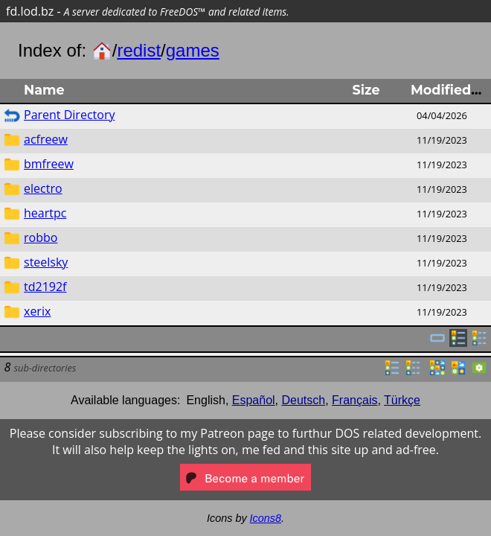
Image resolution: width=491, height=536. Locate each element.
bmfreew (49, 164)
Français (354, 400)
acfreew (46, 139)
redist (139, 50)
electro (43, 188)
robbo (40, 237)
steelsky (46, 262)
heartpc (45, 213)
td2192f (45, 286)
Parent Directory (69, 114)
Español (253, 400)
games (192, 50)
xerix (37, 311)
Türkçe (402, 400)
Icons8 (265, 518)
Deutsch (304, 400)
